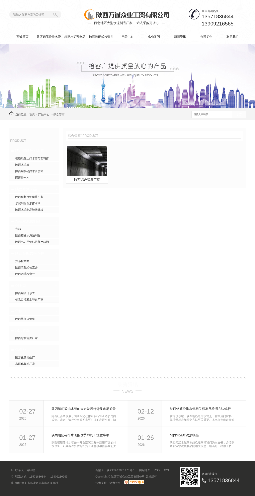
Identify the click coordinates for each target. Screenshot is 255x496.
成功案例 (154, 36)
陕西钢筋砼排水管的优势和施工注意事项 (80, 435)
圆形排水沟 (22, 177)
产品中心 (127, 36)
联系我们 (233, 36)
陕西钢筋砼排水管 (49, 36)
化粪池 (20, 350)
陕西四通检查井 (25, 273)
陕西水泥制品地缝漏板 (29, 209)
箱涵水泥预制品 (74, 36)
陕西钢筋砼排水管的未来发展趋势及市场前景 (84, 409)
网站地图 (144, 470)
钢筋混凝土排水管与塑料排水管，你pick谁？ (37, 158)
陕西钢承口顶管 (25, 293)
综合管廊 (59, 114)
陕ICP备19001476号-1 (121, 470)
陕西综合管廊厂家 (26, 338)
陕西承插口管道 (25, 318)
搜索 (239, 114)
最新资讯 (127, 384)
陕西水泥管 (22, 164)
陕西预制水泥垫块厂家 (29, 196)
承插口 (20, 311)
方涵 (18, 229)
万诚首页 (22, 36)
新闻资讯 (180, 36)
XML (167, 470)
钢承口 (20, 286)
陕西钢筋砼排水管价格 (29, 171)
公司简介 (206, 36)
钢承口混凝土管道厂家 (29, 299)
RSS (157, 470)
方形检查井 (22, 261)
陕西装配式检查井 (101, 36)
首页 (32, 114)
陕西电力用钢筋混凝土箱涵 (32, 241)
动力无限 (115, 483)
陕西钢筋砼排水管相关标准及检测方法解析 (200, 409)
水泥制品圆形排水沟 (27, 203)
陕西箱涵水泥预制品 (27, 235)
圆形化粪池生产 (25, 357)
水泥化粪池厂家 (25, 363)
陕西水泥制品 (26, 189)
